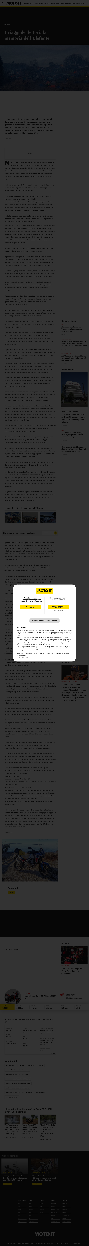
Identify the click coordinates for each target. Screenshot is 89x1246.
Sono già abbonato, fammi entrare (44, 620)
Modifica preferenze (22, 657)
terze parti (43, 637)
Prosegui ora (30, 607)
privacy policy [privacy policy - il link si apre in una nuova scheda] (67, 630)
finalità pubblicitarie (27, 643)
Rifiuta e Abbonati (58, 607)
